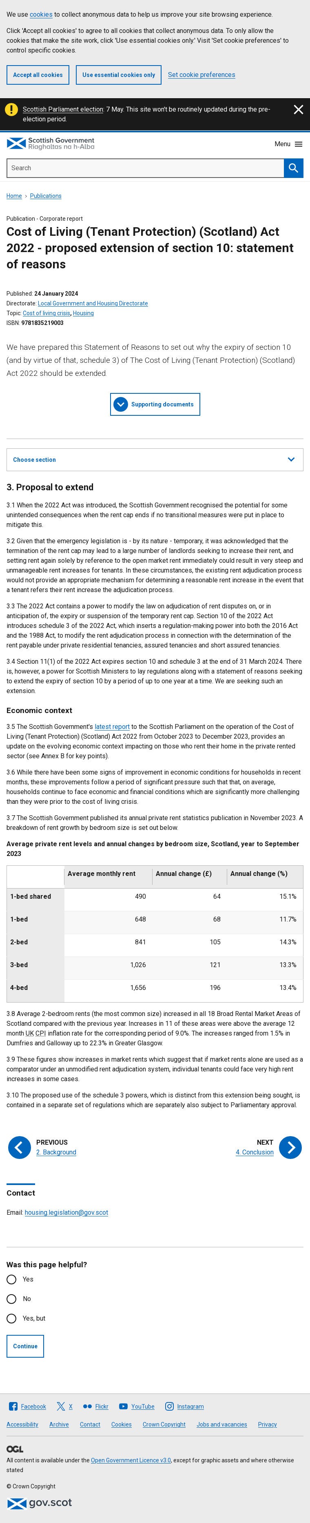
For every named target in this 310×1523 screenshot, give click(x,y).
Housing (83, 313)
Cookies (121, 1424)
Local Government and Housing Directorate (93, 303)
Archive (59, 1424)
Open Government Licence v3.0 (131, 1460)
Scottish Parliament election (63, 109)
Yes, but (34, 1318)
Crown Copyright (164, 1424)
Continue (25, 1346)
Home (14, 196)
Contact (90, 1424)
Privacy (267, 1424)
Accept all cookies (38, 75)
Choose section (153, 458)
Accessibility (22, 1424)
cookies (41, 14)
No (27, 1299)
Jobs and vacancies (222, 1424)
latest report (112, 727)
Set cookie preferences (201, 75)
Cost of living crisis (46, 313)
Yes (28, 1279)
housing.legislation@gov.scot (66, 1212)
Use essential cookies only (118, 75)
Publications (46, 196)
